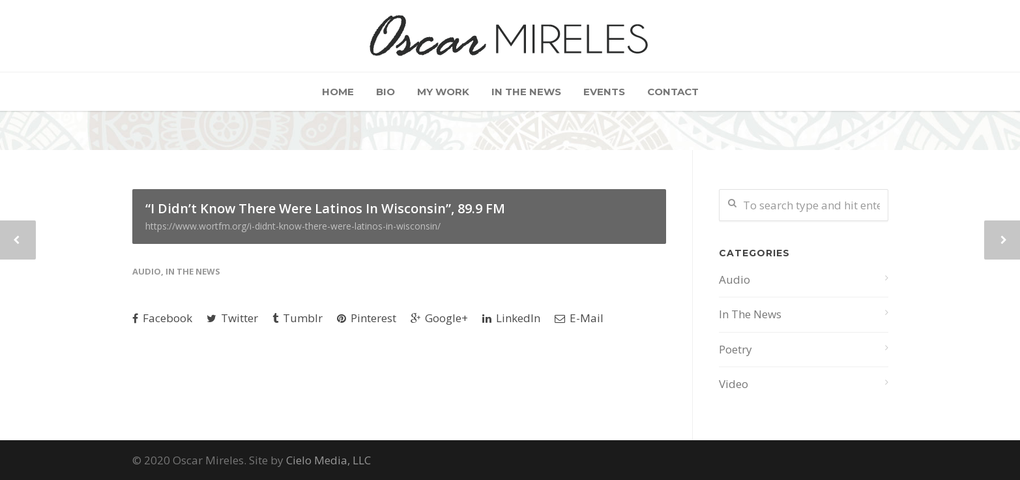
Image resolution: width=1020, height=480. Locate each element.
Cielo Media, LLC (328, 460)
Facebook (162, 317)
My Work (443, 91)
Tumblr (297, 317)
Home (338, 91)
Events (604, 91)
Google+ (439, 317)
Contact (673, 91)
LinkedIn (511, 317)
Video (733, 383)
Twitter (232, 317)
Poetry (735, 349)
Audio (146, 271)
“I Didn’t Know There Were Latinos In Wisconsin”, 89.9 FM (399, 216)
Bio (385, 91)
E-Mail (579, 317)
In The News (526, 91)
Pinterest (366, 317)
